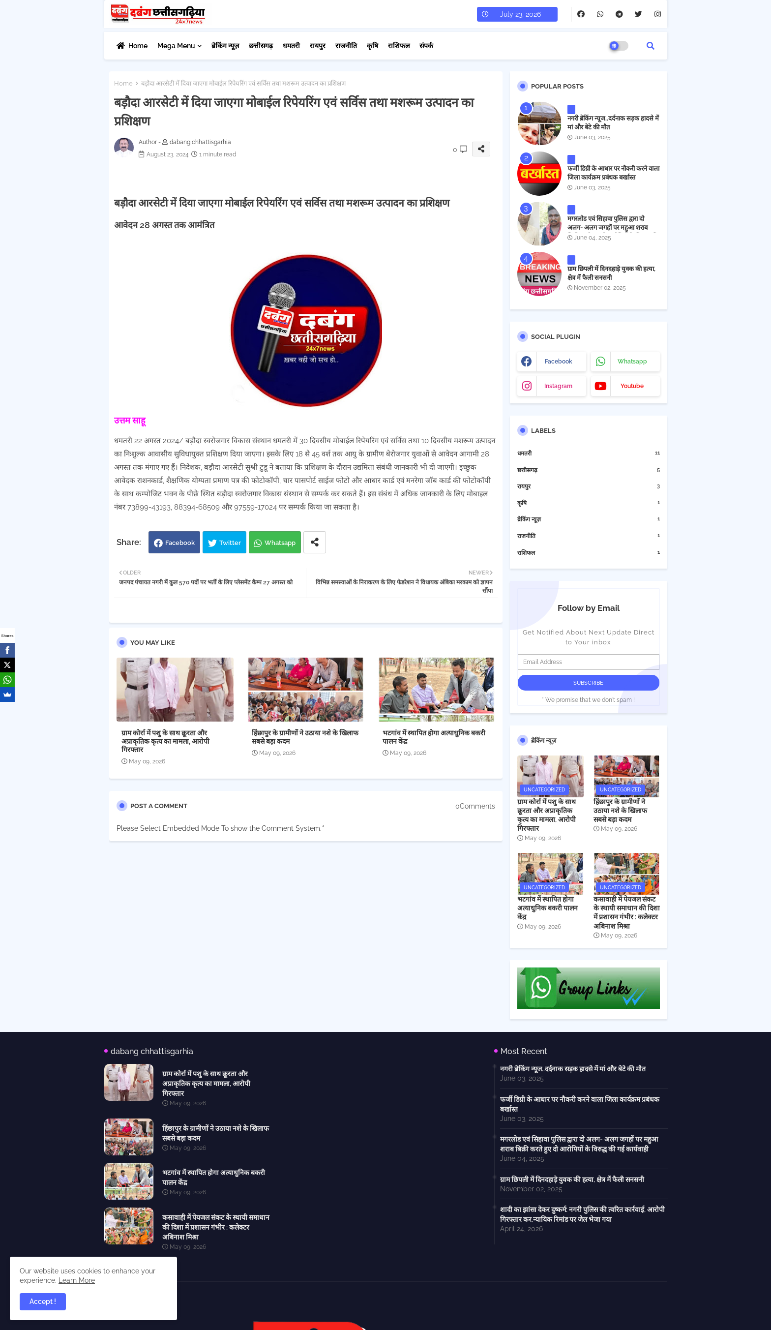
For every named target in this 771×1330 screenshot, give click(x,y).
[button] (650, 46)
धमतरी (291, 46)
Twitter (230, 542)
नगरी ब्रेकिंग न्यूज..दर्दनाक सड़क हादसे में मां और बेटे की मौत (613, 123)
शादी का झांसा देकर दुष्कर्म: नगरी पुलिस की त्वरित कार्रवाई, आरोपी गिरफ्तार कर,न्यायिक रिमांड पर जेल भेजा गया (582, 1214)
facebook (558, 361)
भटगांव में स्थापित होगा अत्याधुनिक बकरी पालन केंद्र (434, 737)
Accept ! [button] (43, 1301)
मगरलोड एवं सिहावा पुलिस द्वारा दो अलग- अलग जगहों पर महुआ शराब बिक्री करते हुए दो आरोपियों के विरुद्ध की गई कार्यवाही (612, 232)
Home (138, 46)
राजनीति (346, 46)
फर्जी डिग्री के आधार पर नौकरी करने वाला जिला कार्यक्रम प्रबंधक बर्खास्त (613, 173)
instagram (558, 386)
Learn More (77, 1280)
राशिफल (399, 46)
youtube (632, 386)
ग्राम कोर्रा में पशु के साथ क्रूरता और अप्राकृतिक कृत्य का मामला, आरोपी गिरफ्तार (165, 741)
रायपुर (318, 46)
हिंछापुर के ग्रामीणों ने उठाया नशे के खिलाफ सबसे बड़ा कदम (305, 737)
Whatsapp (280, 542)
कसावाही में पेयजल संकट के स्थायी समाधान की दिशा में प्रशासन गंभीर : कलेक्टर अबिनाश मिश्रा (626, 912)
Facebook (180, 542)
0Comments (475, 806)
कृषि (372, 46)
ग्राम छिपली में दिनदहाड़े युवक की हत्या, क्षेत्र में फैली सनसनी (611, 273)
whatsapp (632, 361)
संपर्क (426, 46)
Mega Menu (176, 46)
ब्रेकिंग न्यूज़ (225, 46)
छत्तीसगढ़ (261, 46)
